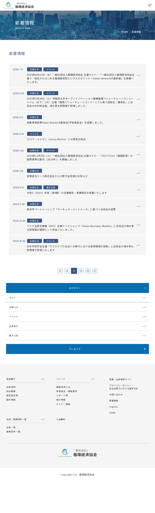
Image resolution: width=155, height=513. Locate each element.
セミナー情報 (63, 436)
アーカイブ (75, 376)
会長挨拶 (11, 419)
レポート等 (62, 428)
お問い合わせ (116, 426)
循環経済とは (63, 419)
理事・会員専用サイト (120, 411)
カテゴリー (75, 315)
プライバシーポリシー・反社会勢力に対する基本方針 (123, 419)
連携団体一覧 (13, 463)
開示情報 (11, 432)
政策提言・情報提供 (66, 423)
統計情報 (61, 432)
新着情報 (113, 432)
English (113, 438)
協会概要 (11, 423)
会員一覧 (11, 459)
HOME (112, 445)
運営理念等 (12, 428)
